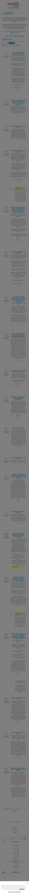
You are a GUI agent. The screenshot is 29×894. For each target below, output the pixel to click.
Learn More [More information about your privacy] (21, 892)
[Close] (27, 885)
